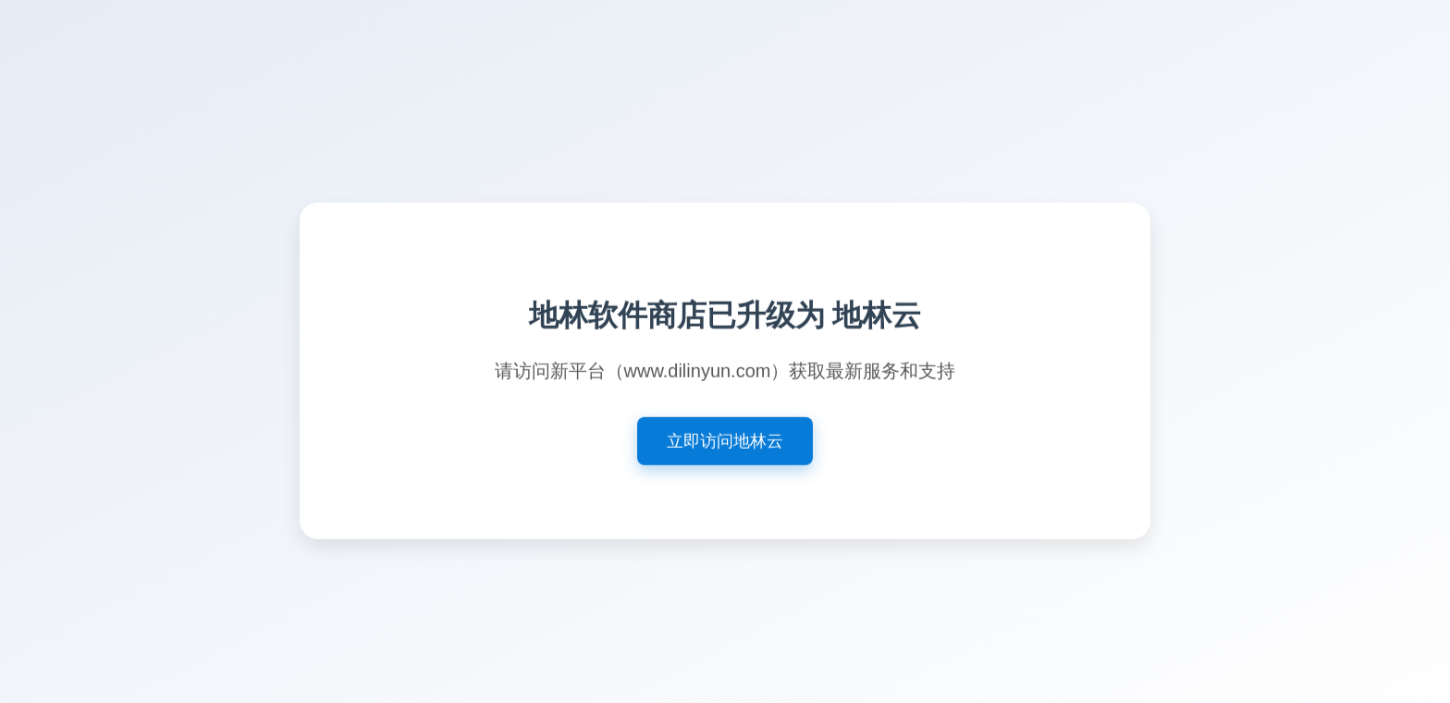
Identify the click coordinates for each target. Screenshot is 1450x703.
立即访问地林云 (725, 443)
